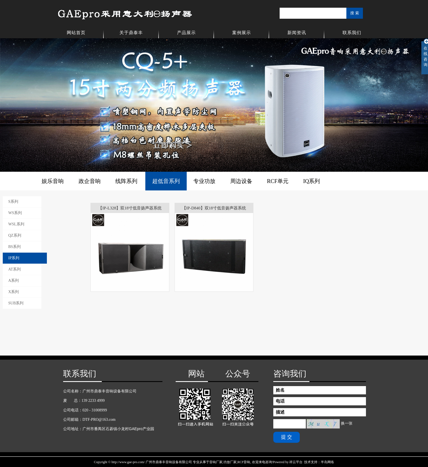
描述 (280, 412)
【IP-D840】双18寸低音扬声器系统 (214, 208)
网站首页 (76, 32)
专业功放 (204, 181)
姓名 (280, 390)
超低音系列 (166, 181)
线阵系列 (126, 181)
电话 (280, 401)
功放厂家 (230, 462)
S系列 (13, 202)
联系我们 (352, 32)
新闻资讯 (296, 32)
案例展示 (241, 32)
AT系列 (14, 269)
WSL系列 (16, 224)
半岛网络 (327, 462)
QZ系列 (14, 235)
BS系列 (14, 247)
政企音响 (90, 181)
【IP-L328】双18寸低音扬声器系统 (130, 208)
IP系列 (13, 258)
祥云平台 (296, 462)
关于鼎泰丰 (131, 32)
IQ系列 (311, 181)
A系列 (13, 280)
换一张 (346, 423)
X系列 (13, 292)
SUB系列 (15, 303)
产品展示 (186, 32)
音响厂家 (216, 462)
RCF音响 (243, 462)
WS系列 (15, 213)
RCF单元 (277, 181)
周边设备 (241, 181)
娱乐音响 (53, 181)
